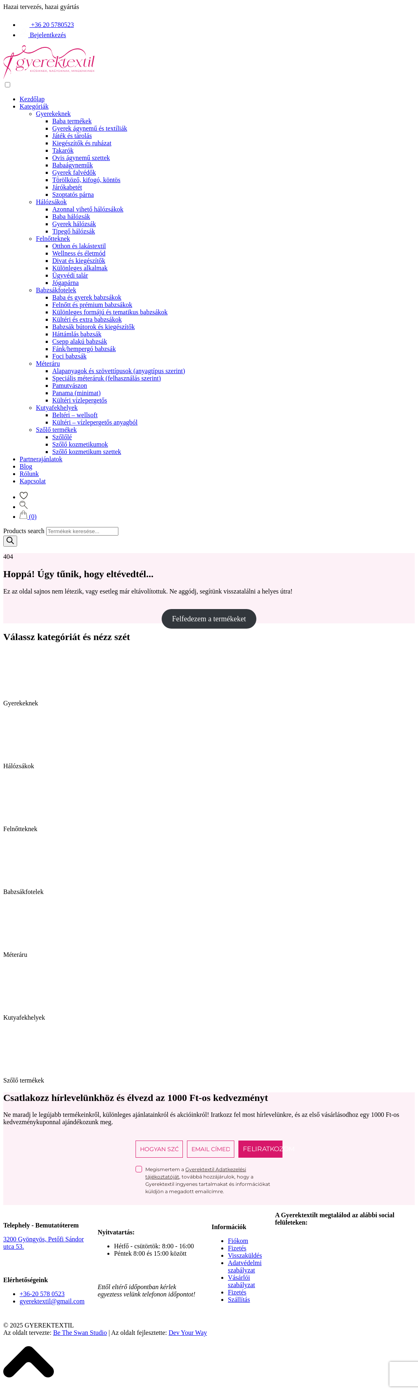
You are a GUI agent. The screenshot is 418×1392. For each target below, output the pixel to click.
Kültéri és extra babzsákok (87, 319)
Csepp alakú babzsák (79, 341)
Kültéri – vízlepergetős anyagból (95, 422)
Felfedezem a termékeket (209, 619)
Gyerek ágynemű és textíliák (89, 128)
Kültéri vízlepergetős (79, 400)
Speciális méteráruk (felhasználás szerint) (106, 378)
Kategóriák (34, 106)
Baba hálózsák (71, 216)
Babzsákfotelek (56, 290)
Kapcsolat (33, 481)
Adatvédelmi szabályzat (245, 1266)
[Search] (10, 541)
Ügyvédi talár (70, 275)
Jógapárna (65, 282)
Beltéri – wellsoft (75, 414)
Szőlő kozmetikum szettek (86, 451)
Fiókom (238, 1240)
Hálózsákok (51, 201)
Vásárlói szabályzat (241, 1281)
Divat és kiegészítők (78, 260)
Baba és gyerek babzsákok (86, 297)
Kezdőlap (32, 99)
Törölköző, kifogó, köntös (86, 179)
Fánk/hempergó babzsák (84, 348)
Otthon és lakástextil (79, 245)
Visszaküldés (245, 1255)
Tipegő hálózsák (73, 231)
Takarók (62, 150)
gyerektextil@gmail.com (52, 1301)
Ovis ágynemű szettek (81, 157)
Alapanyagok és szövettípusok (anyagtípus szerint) (118, 370)
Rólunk (29, 473)
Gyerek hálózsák (74, 223)
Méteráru (48, 363)
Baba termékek (71, 121)
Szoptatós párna (73, 194)
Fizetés (237, 1248)
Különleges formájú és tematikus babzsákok (110, 312)
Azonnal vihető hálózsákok (87, 209)
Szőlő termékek (56, 429)
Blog (26, 466)
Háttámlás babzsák (76, 334)
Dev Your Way (188, 1332)
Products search (23, 530)
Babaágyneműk (72, 165)
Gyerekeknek (53, 113)
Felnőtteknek (53, 238)
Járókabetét (67, 187)
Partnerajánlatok (41, 459)
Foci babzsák (69, 356)
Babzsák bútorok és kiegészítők (93, 326)
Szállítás (239, 1299)
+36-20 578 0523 (42, 1293)
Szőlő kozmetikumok (80, 444)
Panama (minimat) (76, 392)
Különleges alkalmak (80, 268)
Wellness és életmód (78, 253)
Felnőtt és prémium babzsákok (92, 304)
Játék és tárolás (72, 135)
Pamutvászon (69, 385)
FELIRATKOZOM (262, 1149)
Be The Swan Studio (80, 1332)
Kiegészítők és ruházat (81, 143)
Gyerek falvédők (74, 172)
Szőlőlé (62, 437)
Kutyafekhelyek (57, 407)
